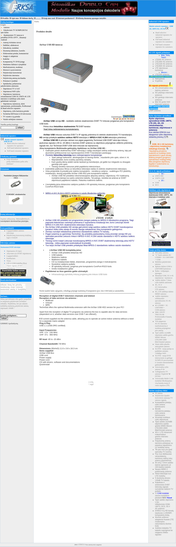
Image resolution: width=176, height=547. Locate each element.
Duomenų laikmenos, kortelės (13, 51)
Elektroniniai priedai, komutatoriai (14, 53)
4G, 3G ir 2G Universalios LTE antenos (161, 287)
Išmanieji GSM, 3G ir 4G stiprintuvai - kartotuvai (164, 277)
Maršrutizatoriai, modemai (12, 67)
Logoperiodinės (12, 256)
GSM (157, 183)
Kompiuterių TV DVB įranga (13, 62)
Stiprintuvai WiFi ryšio (10, 91)
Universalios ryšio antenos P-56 (161, 368)
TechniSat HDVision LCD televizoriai (16, 114)
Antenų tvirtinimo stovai (11, 42)
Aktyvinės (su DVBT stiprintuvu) (19, 253)
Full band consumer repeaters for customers (163, 46)
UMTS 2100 (159, 178)
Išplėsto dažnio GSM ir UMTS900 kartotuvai (163, 267)
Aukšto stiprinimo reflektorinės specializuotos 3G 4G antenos (163, 299)
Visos (9, 261)
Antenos (5, 27)
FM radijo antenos (161, 253)
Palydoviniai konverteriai (11, 73)
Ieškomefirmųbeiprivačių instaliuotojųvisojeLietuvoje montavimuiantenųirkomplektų (13, 287)
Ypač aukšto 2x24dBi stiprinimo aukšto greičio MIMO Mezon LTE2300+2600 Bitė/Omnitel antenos (164, 337)
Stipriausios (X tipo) (14, 251)
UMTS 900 (159, 176)
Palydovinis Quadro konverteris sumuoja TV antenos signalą (164, 398)
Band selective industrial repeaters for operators (16, 144)
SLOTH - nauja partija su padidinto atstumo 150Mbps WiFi (164, 351)
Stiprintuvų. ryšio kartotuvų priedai (15, 111)
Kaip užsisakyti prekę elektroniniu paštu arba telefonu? (17, 161)
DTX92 (158, 376)
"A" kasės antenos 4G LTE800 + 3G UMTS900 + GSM (164, 257)
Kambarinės (11, 258)
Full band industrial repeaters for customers (163, 40)
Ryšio (151, 230)
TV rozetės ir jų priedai (10, 117)
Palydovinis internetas (10, 75)
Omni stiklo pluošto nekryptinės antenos (162, 345)
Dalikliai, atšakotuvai (10, 45)
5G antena (158, 393)
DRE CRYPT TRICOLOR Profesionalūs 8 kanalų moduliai (163, 315)
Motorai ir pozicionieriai (11, 70)
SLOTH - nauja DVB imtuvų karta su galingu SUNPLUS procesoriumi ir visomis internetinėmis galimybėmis (164, 360)
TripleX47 (165, 374)
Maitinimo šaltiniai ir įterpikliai (13, 64)
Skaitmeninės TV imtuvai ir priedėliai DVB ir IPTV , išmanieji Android (13, 37)
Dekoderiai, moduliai (10, 48)
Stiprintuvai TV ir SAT (10, 89)
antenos (157, 230)
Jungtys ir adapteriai (9, 56)
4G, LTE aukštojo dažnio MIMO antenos (164, 293)
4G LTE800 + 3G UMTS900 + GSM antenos (161, 307)
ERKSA (82, 544)
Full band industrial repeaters (17, 148)
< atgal (91, 384)
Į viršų (91, 382)
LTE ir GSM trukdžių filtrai (17, 263)
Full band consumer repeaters (18, 151)
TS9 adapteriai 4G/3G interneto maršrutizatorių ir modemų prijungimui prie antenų (163, 326)
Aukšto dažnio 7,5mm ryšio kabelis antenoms (163, 281)
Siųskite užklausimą (7, 219)
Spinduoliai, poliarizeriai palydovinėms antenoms (11, 85)
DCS (156, 185)
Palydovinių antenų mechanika (13, 78)
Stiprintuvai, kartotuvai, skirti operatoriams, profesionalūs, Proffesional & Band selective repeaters (16, 106)
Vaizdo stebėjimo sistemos (11, 119)
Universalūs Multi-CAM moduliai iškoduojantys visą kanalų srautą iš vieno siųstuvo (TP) (164, 381)
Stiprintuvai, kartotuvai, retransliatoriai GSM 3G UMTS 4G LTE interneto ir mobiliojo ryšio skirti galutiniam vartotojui (15, 97)
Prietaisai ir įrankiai (9, 81)
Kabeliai (5, 59)
